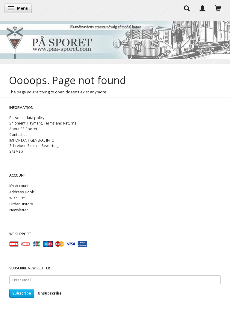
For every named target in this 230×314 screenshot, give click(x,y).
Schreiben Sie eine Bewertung (34, 145)
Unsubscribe (50, 293)
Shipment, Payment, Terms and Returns (42, 123)
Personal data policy (26, 117)
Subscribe (21, 293)
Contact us (18, 134)
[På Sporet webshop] (115, 38)
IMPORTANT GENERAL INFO (32, 140)
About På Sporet (23, 128)
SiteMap (16, 151)
